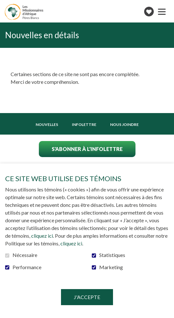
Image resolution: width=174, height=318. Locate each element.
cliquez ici (42, 236)
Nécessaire (25, 255)
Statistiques (112, 255)
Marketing (111, 267)
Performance (27, 267)
